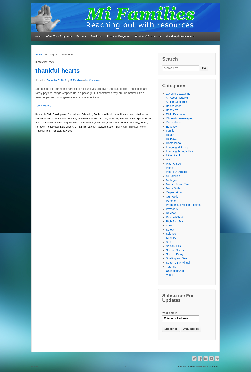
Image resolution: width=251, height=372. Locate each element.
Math (169, 159)
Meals (169, 167)
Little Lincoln (141, 114)
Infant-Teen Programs (58, 36)
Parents (81, 36)
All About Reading (177, 97)
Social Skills (173, 246)
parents (92, 126)
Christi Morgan (86, 122)
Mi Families (76, 80)
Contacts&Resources (148, 36)
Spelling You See (176, 258)
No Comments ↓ (93, 80)
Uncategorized (175, 270)
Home (37, 36)
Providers (96, 36)
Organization (174, 192)
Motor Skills (173, 188)
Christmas (100, 122)
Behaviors (172, 110)
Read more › (43, 106)
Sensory (171, 237)
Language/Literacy (177, 147)
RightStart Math (175, 221)
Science (171, 233)
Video (60, 122)
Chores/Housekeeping (179, 118)
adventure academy (178, 93)
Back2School (174, 106)
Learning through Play (179, 151)
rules (169, 225)
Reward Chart (174, 217)
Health (105, 114)
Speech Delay (174, 254)
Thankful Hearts (137, 126)
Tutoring (171, 266)
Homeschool (126, 114)
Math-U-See (173, 163)
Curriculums (74, 114)
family (136, 122)
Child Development (56, 114)
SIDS (133, 118)
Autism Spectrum (176, 101)
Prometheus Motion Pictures (92, 118)
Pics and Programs (118, 36)
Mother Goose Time (178, 184)
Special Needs (144, 118)
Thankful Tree (42, 130)
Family (97, 114)
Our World (172, 196)
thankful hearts (57, 70)
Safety (170, 229)
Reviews (124, 118)
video (69, 130)
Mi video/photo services (180, 36)
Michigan (171, 180)
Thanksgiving (58, 130)
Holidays (114, 114)
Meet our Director (44, 118)
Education (87, 114)
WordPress (214, 366)
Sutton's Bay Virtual (45, 122)
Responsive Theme (187, 366)
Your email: (169, 313)
